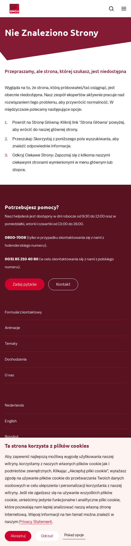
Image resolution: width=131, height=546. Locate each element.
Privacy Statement (35, 521)
